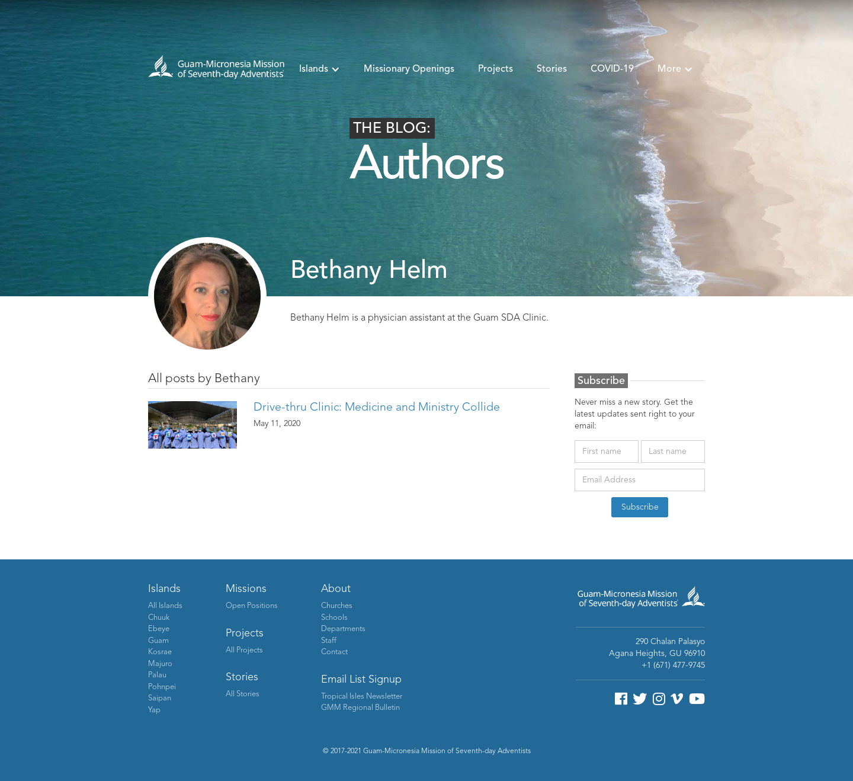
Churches (336, 606)
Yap (154, 710)
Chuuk (158, 618)
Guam (158, 641)
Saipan (159, 698)
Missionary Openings (409, 69)
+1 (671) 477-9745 (673, 665)
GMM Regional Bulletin (360, 708)
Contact (334, 652)
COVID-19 (612, 69)
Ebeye (158, 629)
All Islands (165, 606)
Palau (157, 675)
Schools (334, 618)
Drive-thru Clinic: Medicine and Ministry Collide (377, 408)
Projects (495, 69)
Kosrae (160, 652)
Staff (328, 641)
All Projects (244, 650)
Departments (343, 629)
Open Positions (252, 606)
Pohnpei (162, 687)
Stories (552, 69)
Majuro (160, 664)
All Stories (242, 694)
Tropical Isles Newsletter (361, 696)
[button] (319, 69)
